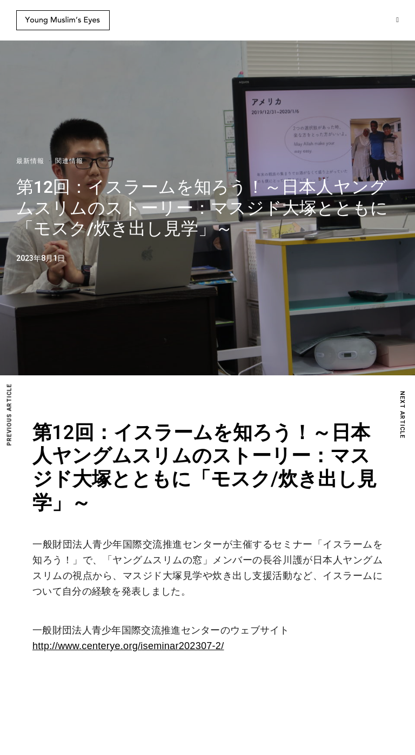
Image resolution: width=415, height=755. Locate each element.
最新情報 (30, 161)
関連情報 (69, 161)
